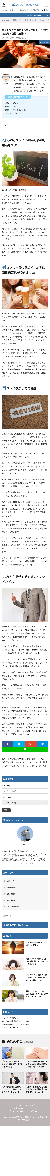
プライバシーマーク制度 (11, 1028)
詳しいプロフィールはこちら (25, 864)
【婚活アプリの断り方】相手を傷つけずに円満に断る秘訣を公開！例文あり (36, 977)
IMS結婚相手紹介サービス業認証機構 (15, 1024)
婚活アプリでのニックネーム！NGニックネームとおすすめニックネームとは (37, 993)
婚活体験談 (35, 10)
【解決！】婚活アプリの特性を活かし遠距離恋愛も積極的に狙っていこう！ (36, 1089)
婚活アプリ (13, 10)
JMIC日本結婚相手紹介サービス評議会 (16, 1021)
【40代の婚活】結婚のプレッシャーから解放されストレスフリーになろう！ (12, 1089)
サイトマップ (29, 1105)
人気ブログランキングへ (11, 916)
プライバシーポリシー (18, 1111)
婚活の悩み (45, 10)
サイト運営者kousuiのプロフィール (25, 1108)
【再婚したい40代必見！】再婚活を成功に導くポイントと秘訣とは (12, 1064)
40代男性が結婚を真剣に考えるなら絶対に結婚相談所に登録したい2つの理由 (36, 1064)
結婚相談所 (24, 10)
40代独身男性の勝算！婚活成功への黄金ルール (36, 943)
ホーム (4, 10)
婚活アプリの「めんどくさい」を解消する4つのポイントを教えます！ (37, 961)
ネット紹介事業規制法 (10, 1018)
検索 (5, 810)
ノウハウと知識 (13, 907)
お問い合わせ (35, 1111)
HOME (6, 20)
